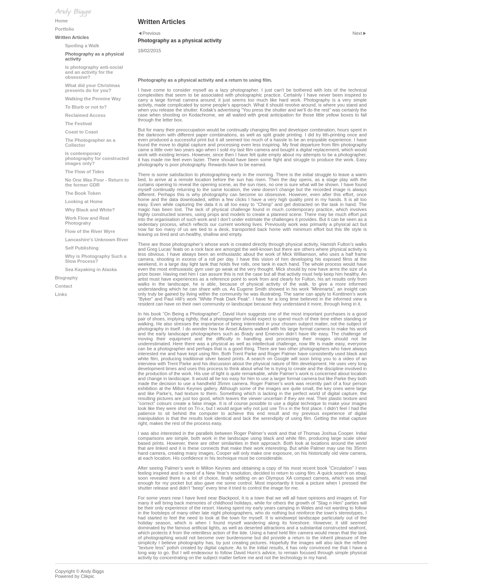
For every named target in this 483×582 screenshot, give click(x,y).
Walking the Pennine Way (93, 98)
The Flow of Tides (84, 171)
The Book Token (83, 193)
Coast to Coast (81, 131)
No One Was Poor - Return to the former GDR (97, 182)
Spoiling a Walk (82, 45)
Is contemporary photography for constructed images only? (97, 158)
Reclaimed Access (85, 115)
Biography (66, 277)
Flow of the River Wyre (90, 231)
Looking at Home (84, 201)
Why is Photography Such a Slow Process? (95, 259)
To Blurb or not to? (86, 106)
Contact (64, 286)
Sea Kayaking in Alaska (91, 269)
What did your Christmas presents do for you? (92, 88)
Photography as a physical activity (94, 56)
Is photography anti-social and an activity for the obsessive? (94, 72)
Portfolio (64, 29)
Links (61, 294)
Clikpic (88, 576)
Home (61, 20)
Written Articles (72, 37)
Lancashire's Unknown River (97, 239)
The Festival (78, 123)
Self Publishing (82, 247)
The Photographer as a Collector (90, 143)
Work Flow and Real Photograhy (87, 221)
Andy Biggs (72, 12)
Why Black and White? (90, 209)
